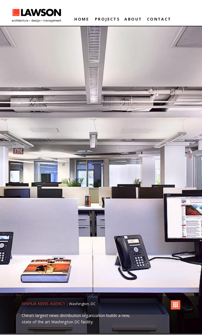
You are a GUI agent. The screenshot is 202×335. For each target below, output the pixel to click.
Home (81, 19)
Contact (159, 19)
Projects (107, 19)
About (133, 19)
